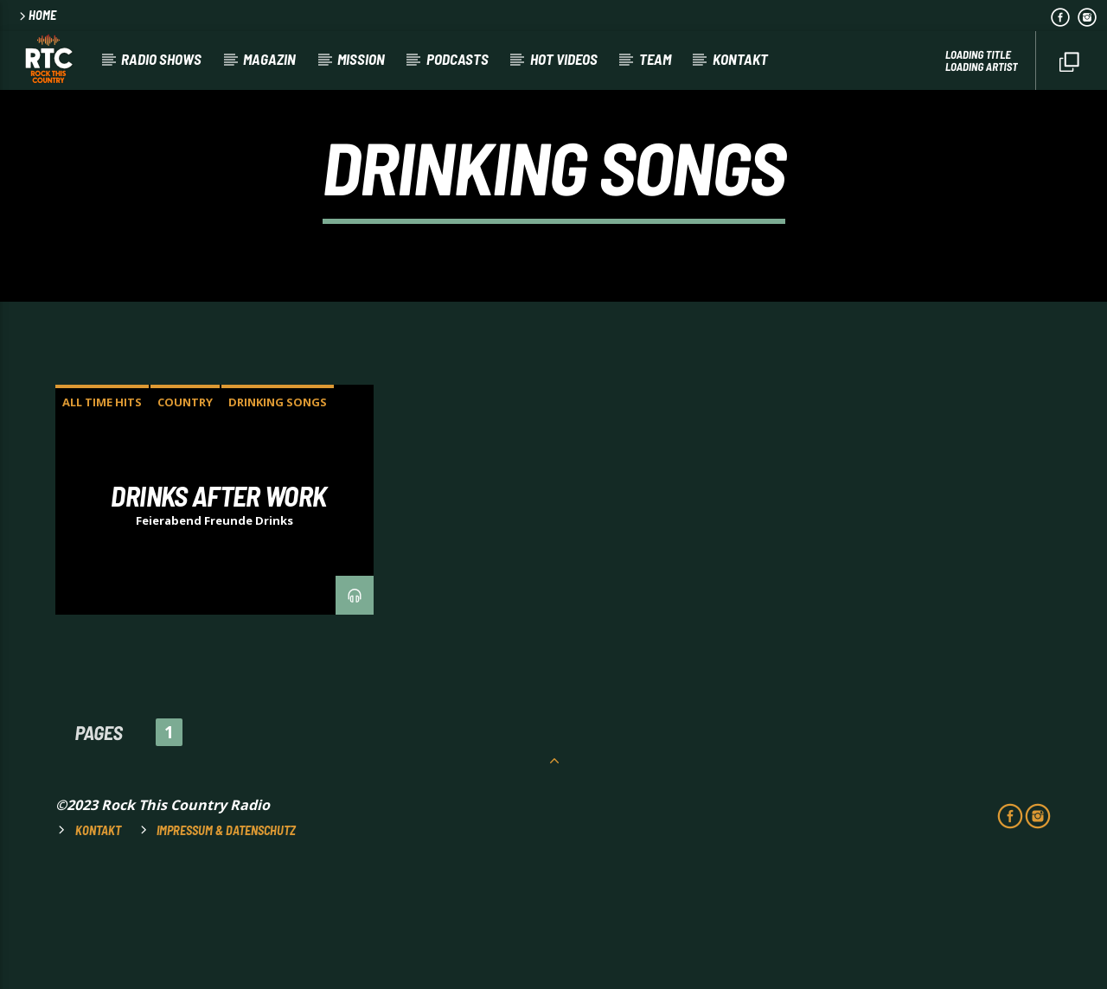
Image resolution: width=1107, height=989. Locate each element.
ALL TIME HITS (102, 517)
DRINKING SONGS (277, 517)
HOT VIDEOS (564, 58)
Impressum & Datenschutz (226, 945)
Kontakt (740, 58)
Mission (361, 58)
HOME (36, 15)
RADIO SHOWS (161, 58)
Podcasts (457, 58)
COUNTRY (185, 517)
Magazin (269, 58)
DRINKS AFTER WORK (218, 610)
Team (655, 58)
